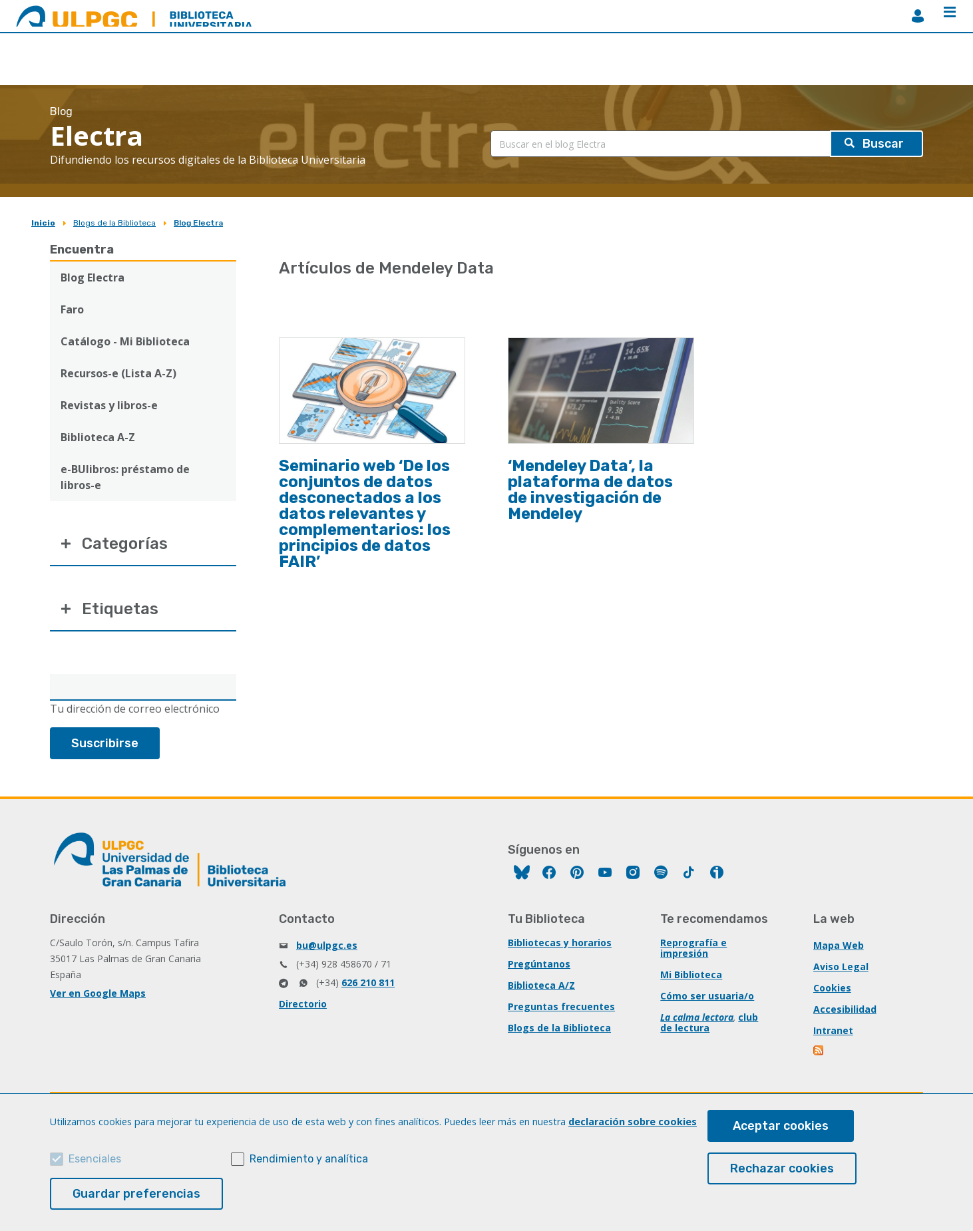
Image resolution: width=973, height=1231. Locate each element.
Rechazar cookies (782, 1168)
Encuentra (82, 249)
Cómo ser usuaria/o (707, 995)
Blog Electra (198, 223)
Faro (72, 309)
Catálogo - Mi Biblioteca (125, 341)
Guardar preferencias (136, 1193)
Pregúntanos (539, 964)
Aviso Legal (841, 966)
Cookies (832, 987)
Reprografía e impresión (693, 948)
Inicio (43, 223)
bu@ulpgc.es (326, 945)
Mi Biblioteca (691, 974)
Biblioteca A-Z (98, 437)
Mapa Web (838, 945)
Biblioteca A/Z (541, 985)
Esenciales (95, 1158)
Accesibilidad (844, 1009)
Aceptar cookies (781, 1126)
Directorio (303, 1003)
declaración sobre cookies (632, 1121)
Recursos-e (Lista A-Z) (118, 373)
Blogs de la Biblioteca (114, 223)
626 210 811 (368, 982)
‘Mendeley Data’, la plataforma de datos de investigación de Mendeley (590, 490)
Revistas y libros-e (109, 405)
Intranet (833, 1030)
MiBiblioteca (918, 16)
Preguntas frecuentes (561, 1006)
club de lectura (709, 1022)
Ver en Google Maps (98, 993)
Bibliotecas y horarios (560, 942)
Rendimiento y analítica (309, 1158)
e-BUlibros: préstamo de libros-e (125, 477)
